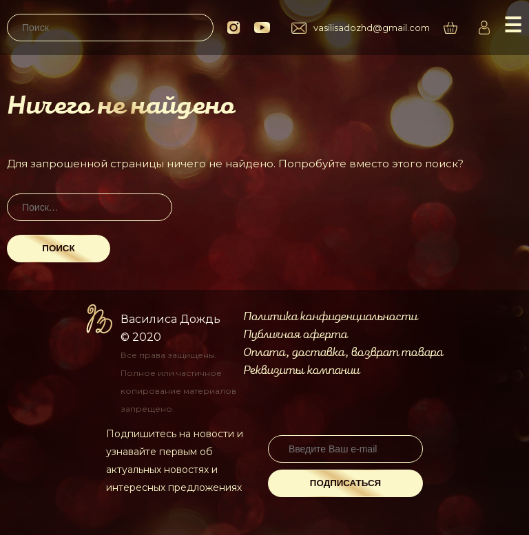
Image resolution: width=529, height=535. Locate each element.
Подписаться (345, 483)
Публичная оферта (295, 334)
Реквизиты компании (301, 370)
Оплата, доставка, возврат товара (343, 352)
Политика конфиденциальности (330, 317)
